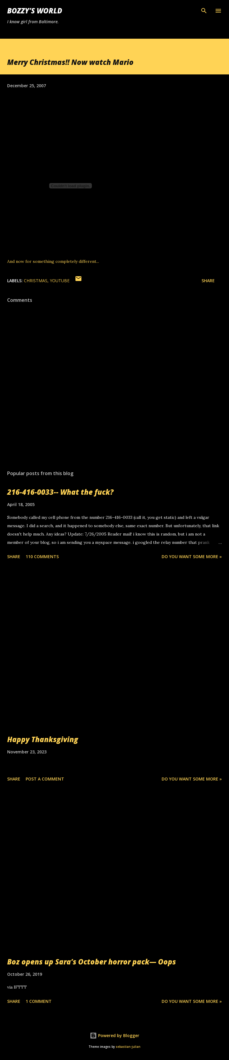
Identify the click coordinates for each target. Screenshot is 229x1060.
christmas (35, 280)
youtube (59, 280)
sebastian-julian (128, 1047)
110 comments (42, 556)
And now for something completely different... (53, 261)
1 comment (39, 1001)
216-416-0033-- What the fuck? (60, 492)
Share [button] (208, 280)
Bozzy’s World (34, 10)
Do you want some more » (192, 556)
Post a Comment (45, 779)
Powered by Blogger (114, 1035)
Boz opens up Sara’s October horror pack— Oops (91, 962)
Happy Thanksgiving (42, 739)
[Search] (204, 10)
